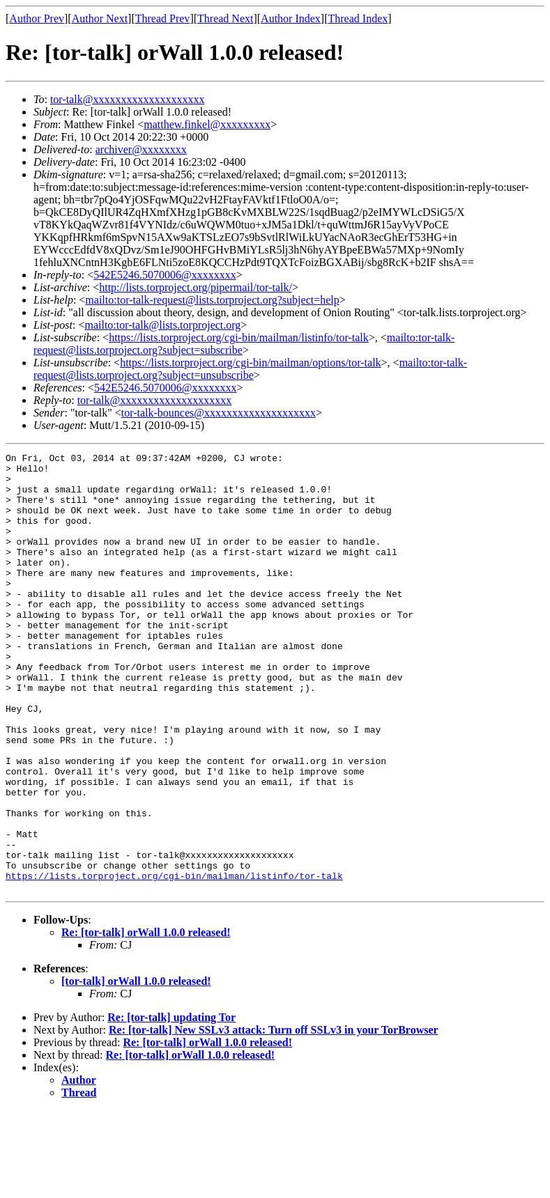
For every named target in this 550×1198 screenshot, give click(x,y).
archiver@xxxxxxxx (141, 149)
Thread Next (225, 18)
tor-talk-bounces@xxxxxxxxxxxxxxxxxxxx (218, 413)
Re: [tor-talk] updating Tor (171, 1105)
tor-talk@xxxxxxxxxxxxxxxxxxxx (127, 99)
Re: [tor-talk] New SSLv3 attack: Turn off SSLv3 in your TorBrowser (273, 1117)
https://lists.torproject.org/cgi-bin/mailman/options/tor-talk (250, 362)
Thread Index (358, 18)
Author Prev (36, 18)
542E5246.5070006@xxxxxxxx (164, 275)
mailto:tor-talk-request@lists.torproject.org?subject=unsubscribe (250, 369)
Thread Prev (162, 18)
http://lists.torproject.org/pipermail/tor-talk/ (195, 287)
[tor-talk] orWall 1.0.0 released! (136, 1069)
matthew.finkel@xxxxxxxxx (207, 124)
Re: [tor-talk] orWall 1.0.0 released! (146, 1020)
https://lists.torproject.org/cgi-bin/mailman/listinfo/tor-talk (239, 337)
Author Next (100, 18)
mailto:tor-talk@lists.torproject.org (162, 325)
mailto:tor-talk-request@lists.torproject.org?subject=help (212, 300)
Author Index (291, 18)
